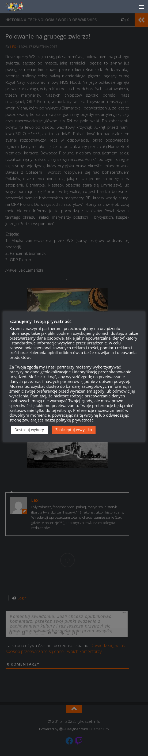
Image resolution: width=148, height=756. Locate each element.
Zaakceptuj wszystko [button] (73, 429)
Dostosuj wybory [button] (29, 429)
